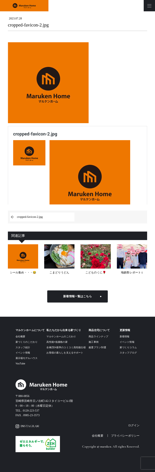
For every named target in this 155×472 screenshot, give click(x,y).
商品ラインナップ (98, 336)
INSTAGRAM (27, 426)
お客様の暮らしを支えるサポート (64, 352)
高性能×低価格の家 (56, 342)
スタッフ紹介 (23, 347)
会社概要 (20, 336)
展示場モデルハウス (27, 358)
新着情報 (125, 336)
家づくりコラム (128, 347)
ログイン (134, 425)
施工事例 (93, 342)
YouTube (20, 363)
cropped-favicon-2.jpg (30, 216)
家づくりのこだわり (27, 342)
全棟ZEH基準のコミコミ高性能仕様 (66, 347)
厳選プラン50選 (97, 347)
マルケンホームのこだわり (61, 336)
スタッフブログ (128, 352)
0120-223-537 (31, 410)
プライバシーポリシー (125, 435)
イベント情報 (23, 352)
